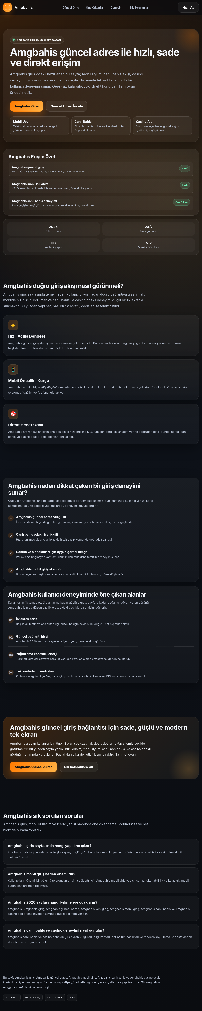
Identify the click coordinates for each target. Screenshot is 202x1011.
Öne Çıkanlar (94, 7)
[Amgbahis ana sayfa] (18, 7)
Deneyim (116, 7)
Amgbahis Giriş (27, 106)
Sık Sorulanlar (139, 7)
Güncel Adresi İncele (67, 106)
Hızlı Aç (188, 7)
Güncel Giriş (70, 7)
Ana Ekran (12, 997)
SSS (72, 997)
